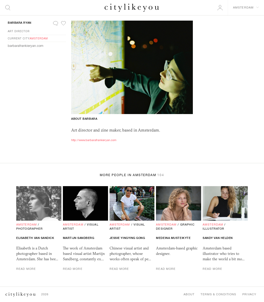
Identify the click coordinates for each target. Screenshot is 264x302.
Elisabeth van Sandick (35, 237)
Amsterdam (39, 38)
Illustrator (213, 228)
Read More (26, 268)
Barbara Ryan (19, 22)
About (189, 294)
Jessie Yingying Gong (127, 237)
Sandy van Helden (218, 237)
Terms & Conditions (218, 294)
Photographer (29, 228)
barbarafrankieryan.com (25, 46)
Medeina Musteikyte (173, 237)
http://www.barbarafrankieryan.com (93, 140)
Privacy (249, 294)
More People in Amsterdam (132, 175)
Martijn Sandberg (78, 237)
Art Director (19, 31)
